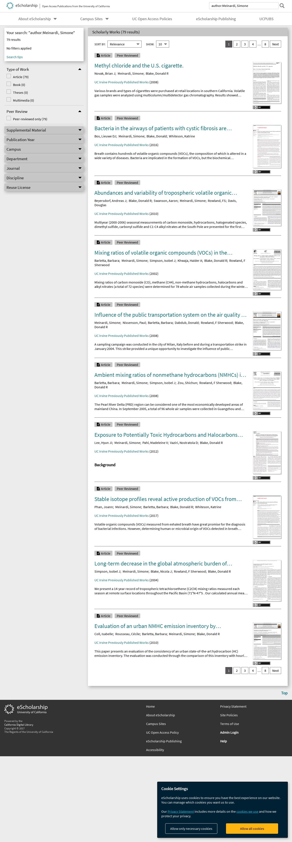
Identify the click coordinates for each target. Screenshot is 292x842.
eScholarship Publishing (216, 18)
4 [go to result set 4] (253, 44)
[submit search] (282, 5)
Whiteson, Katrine (182, 136)
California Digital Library (18, 724)
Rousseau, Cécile (127, 634)
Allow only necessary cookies (191, 828)
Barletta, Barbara (106, 260)
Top (284, 692)
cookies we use (247, 811)
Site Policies (229, 715)
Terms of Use (229, 724)
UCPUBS (266, 18)
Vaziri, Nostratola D (184, 442)
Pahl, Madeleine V (155, 442)
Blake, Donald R (157, 73)
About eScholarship (34, 18)
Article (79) (21, 77)
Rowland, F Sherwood (217, 322)
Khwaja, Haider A (190, 260)
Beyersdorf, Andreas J (110, 200)
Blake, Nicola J (161, 571)
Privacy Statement (233, 706)
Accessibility (155, 750)
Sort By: (99, 44)
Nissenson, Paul (134, 322)
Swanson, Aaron (166, 200)
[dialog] (222, 810)
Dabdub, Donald (187, 322)
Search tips (15, 57)
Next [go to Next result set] (275, 44)
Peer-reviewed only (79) (30, 119)
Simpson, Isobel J (162, 260)
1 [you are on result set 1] (229, 44)
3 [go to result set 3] (245, 44)
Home (150, 706)
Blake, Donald (157, 136)
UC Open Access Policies (152, 18)
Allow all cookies (252, 828)
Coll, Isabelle (103, 634)
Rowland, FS (217, 200)
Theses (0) (20, 92)
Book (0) (19, 84)
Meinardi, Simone (131, 73)
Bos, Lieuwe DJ (105, 136)
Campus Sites (91, 18)
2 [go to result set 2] (237, 44)
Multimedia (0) (23, 100)
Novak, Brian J (104, 73)
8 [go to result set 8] (265, 44)
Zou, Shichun (187, 383)
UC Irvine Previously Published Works (121, 82)
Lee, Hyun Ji (103, 442)
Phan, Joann (103, 507)
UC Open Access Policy (162, 732)
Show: (150, 44)
